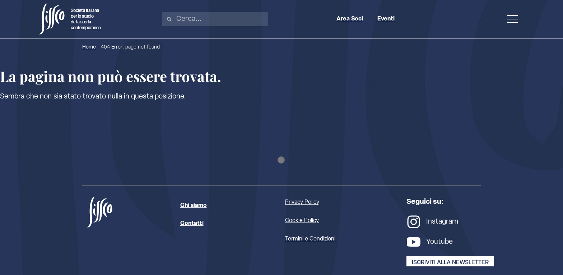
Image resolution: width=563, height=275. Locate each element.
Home (89, 47)
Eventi (386, 19)
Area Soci (349, 19)
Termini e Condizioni (310, 239)
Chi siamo (193, 205)
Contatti (192, 223)
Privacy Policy (302, 202)
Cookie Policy (302, 221)
